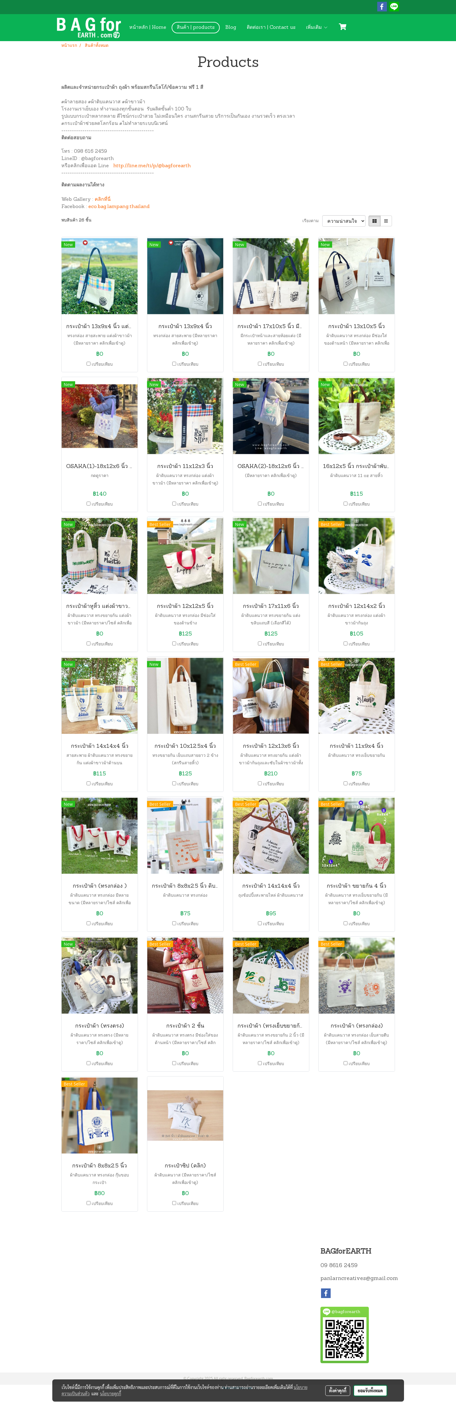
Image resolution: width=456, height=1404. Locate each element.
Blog (230, 27)
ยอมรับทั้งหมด (370, 1390)
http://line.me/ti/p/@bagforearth (152, 166)
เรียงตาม (312, 221)
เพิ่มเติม (317, 27)
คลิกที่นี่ (103, 199)
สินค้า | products (196, 27)
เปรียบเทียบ (102, 364)
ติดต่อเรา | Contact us (271, 27)
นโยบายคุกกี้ (110, 1393)
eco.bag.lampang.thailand (119, 206)
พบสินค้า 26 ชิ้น (76, 220)
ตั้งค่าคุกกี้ (337, 1390)
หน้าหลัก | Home (147, 27)
